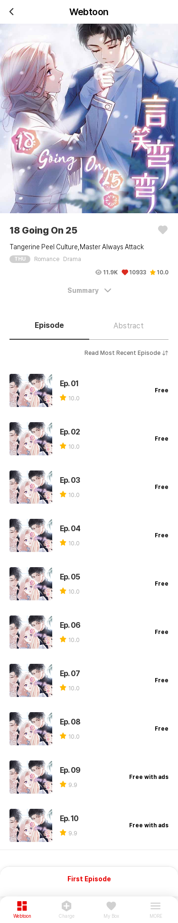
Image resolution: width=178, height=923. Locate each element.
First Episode (89, 879)
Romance (46, 259)
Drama (72, 259)
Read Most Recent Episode (126, 353)
